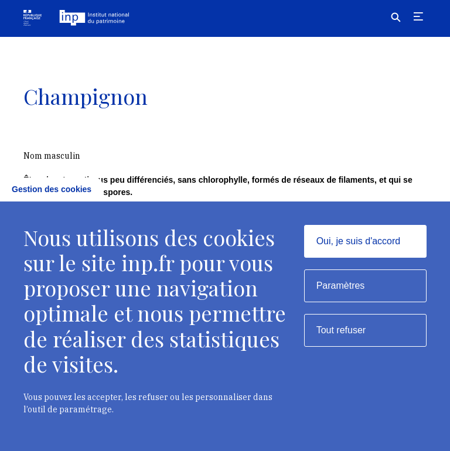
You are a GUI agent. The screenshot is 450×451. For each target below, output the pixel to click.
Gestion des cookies (51, 189)
